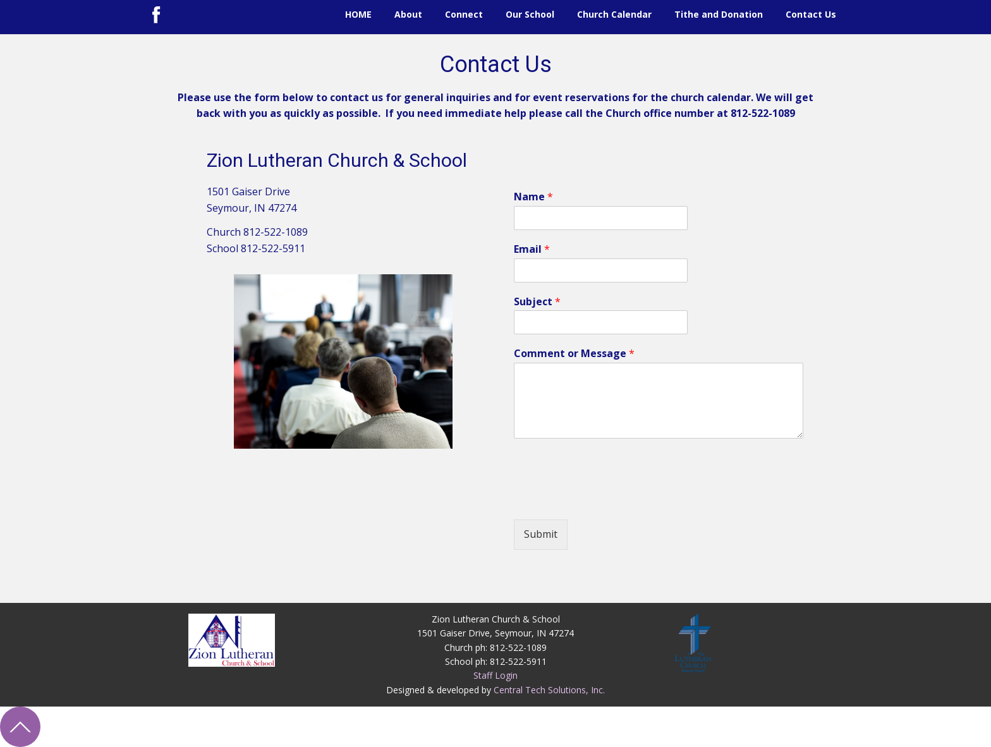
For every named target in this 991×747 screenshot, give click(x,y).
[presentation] (610, 498)
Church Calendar (614, 14)
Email (532, 249)
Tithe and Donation (718, 14)
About (408, 14)
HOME (358, 14)
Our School (530, 14)
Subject (537, 301)
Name (533, 196)
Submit (540, 534)
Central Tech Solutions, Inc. (549, 690)
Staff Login (495, 675)
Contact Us (811, 14)
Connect (464, 14)
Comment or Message (574, 353)
